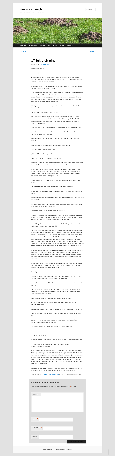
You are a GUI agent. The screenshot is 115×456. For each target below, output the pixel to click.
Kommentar (36, 394)
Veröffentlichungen (45, 45)
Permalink (33, 376)
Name (35, 419)
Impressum (70, 45)
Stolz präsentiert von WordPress (64, 449)
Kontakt (62, 45)
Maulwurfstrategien (31, 9)
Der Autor (55, 45)
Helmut (45, 374)
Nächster (93, 51)
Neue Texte (23, 45)
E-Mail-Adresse (37, 428)
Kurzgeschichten (33, 45)
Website (35, 436)
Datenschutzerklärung (48, 449)
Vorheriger (22, 51)
